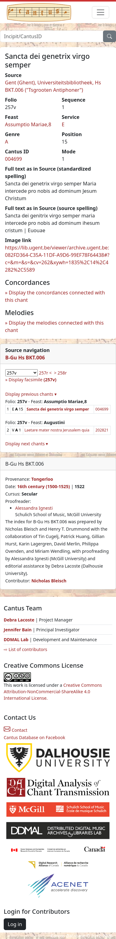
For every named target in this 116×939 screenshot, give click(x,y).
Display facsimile (32, 379)
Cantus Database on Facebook (34, 737)
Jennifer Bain (18, 630)
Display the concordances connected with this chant (55, 296)
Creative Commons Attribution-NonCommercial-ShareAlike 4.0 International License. (53, 691)
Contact (15, 730)
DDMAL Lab (16, 639)
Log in (15, 924)
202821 (101, 430)
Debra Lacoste (19, 620)
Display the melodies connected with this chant (54, 326)
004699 (13, 159)
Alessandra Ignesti (34, 508)
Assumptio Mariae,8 (28, 124)
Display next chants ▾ (26, 444)
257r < (45, 373)
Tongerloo (42, 479)
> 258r (60, 373)
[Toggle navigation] (100, 12)
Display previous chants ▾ (31, 394)
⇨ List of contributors (25, 649)
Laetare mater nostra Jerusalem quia (56, 430)
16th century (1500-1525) (43, 486)
